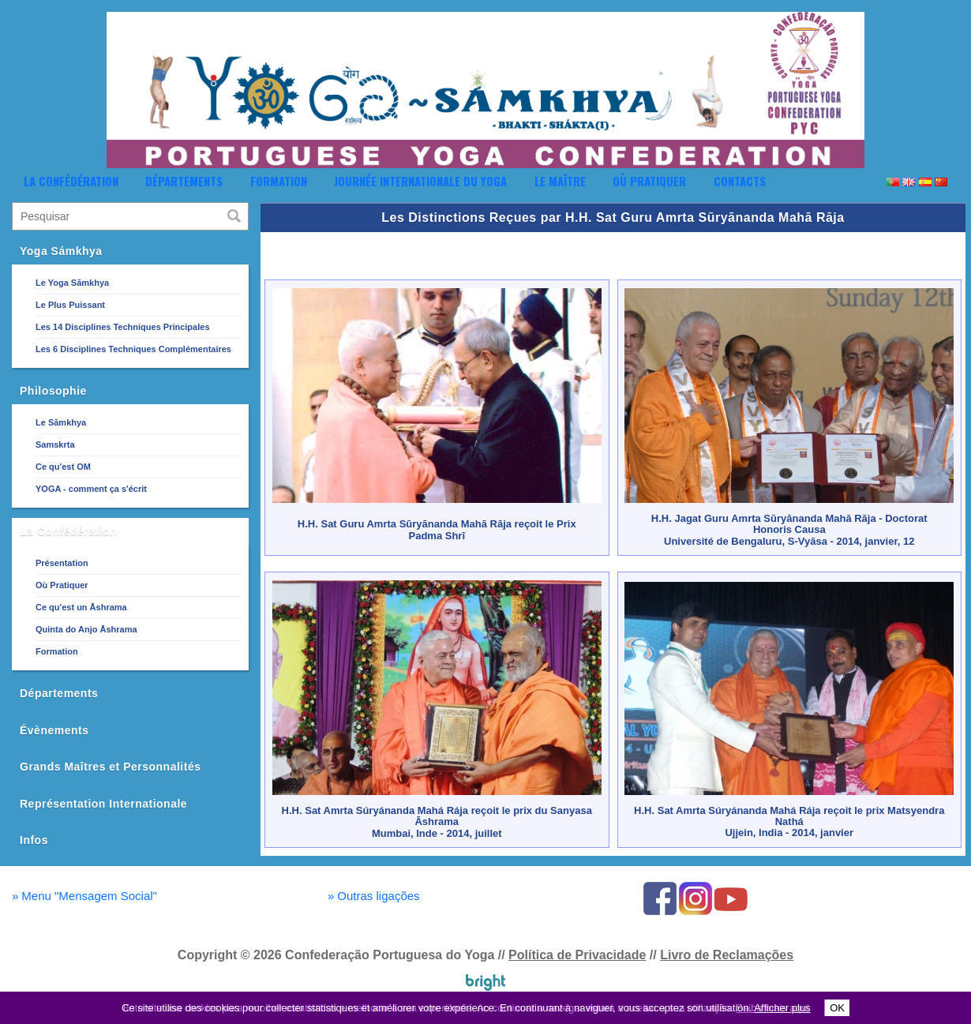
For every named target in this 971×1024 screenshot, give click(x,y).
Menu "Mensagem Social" (84, 896)
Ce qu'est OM (63, 466)
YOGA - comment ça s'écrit (91, 488)
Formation (278, 180)
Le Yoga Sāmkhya (72, 282)
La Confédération (71, 180)
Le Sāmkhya (61, 422)
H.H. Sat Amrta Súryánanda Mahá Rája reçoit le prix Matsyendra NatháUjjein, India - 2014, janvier (789, 822)
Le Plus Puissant (70, 304)
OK (837, 1008)
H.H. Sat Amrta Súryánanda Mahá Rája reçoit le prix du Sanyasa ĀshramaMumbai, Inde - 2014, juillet (437, 822)
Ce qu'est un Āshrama (81, 607)
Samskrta (55, 444)
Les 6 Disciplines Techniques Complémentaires (133, 349)
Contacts (740, 180)
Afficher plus (782, 1008)
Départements (184, 180)
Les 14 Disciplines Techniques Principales (123, 327)
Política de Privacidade (577, 955)
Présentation (62, 563)
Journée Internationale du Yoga (420, 180)
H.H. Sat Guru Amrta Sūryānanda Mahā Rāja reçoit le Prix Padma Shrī (437, 529)
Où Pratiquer (649, 180)
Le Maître (560, 180)
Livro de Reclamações (726, 955)
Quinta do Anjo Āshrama (86, 629)
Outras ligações (374, 896)
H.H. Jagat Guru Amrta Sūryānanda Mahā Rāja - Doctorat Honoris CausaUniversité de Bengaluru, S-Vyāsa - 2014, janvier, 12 (789, 529)
